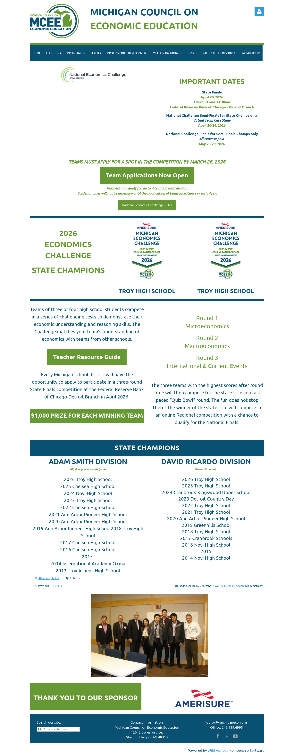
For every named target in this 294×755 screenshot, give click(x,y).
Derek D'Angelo (235, 585)
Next (56, 585)
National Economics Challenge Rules (147, 205)
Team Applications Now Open (147, 175)
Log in (259, 11)
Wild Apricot (218, 750)
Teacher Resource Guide (87, 356)
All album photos (48, 578)
